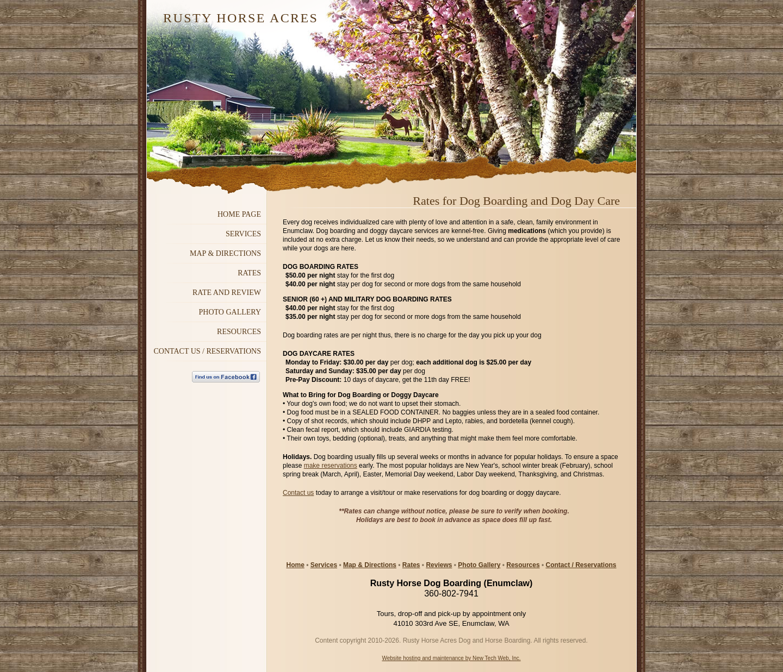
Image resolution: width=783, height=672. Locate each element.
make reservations (330, 465)
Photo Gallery (479, 565)
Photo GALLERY (230, 312)
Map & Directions (369, 565)
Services (243, 234)
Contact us (298, 493)
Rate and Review (226, 292)
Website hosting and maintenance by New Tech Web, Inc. (451, 658)
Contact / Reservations (580, 565)
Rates (249, 273)
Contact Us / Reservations (207, 351)
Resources (522, 565)
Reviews (439, 565)
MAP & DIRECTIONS (225, 253)
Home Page (239, 214)
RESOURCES (239, 332)
